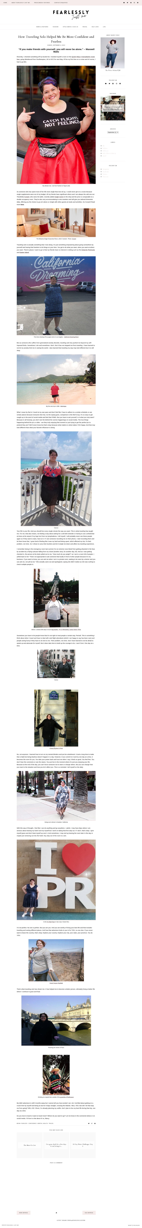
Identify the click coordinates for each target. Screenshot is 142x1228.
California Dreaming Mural (71, 337)
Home (5, 2)
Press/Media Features (42, 2)
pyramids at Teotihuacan (67, 1097)
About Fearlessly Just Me (21, 2)
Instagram (105, 169)
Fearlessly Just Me (13, 1225)
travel (51, 1123)
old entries (89, 1213)
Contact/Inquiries (61, 2)
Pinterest (105, 177)
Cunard (26, 197)
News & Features (42, 27)
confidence (32, 1123)
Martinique (63, 406)
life (103, 146)
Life (104, 27)
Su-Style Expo (51, 922)
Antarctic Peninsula (88, 250)
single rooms (59, 197)
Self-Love (95, 27)
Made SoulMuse (134, 1225)
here (22, 204)
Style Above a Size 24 (70, 27)
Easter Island (24, 252)
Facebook (105, 172)
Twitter (104, 174)
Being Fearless (22, 1123)
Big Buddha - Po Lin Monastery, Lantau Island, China (66, 629)
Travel (85, 27)
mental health (43, 1123)
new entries (23, 1213)
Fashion (55, 27)
